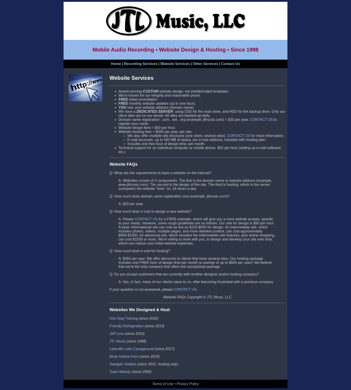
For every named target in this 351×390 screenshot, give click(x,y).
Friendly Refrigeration (126, 326)
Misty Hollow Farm (124, 356)
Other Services (205, 64)
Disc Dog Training (123, 318)
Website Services (175, 64)
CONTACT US (261, 119)
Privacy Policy (188, 384)
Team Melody (120, 372)
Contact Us (230, 64)
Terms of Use (162, 384)
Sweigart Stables (122, 364)
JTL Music (117, 341)
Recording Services (140, 64)
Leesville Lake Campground (131, 349)
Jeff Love (116, 334)
